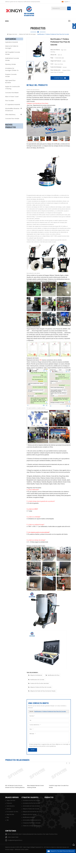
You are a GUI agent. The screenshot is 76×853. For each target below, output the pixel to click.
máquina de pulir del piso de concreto (32, 811)
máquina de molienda (36, 675)
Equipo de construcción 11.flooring (12, 88)
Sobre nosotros (11, 806)
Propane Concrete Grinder (11, 76)
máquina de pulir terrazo (29, 814)
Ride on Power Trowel (11, 97)
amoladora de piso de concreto (31, 800)
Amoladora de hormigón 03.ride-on (12, 70)
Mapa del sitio (10, 814)
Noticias (9, 808)
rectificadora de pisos (53, 675)
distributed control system (21, 849)
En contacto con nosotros (13, 811)
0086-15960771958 (13, 837)
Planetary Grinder (10, 65)
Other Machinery (10, 115)
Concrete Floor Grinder (12, 119)
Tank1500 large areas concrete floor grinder (59, 786)
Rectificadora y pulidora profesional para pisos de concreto (50, 711)
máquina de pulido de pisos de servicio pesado (42, 691)
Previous (66, 759)
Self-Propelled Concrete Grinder (12, 53)
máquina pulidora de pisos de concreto (40, 687)
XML (8, 820)
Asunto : (48, 711)
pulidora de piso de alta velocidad (39, 683)
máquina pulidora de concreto (31, 808)
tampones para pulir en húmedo (31, 823)
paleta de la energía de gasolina (31, 825)
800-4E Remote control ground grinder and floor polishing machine (15, 786)
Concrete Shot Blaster (12, 93)
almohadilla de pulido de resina (31, 806)
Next (69, 759)
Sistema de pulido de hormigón (27, 35)
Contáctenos (60, 78)
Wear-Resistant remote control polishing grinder (35, 786)
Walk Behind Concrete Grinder (12, 60)
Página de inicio (12, 35)
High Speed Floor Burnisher (10, 82)
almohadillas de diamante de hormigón (32, 820)
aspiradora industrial (11, 42)
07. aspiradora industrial (12, 105)
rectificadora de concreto (37, 679)
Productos (9, 803)
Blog (8, 817)
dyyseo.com (66, 847)
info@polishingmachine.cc (15, 840)
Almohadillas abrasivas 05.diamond (12, 110)
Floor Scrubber (9, 101)
